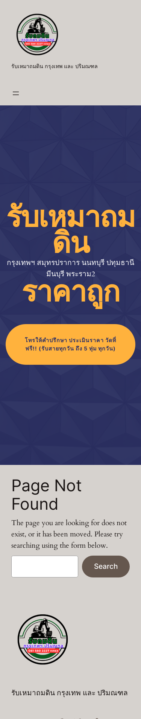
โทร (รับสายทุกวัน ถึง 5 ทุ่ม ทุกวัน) (70, 344)
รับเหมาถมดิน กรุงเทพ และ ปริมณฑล (54, 66)
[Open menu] (15, 93)
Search (106, 566)
